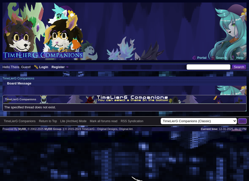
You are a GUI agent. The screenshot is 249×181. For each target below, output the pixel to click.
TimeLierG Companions (18, 78)
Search (221, 58)
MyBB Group (52, 128)
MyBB (22, 128)
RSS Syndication (132, 121)
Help (239, 58)
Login (43, 67)
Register (58, 67)
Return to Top (48, 121)
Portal (201, 58)
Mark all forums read (103, 121)
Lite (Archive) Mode (73, 121)
